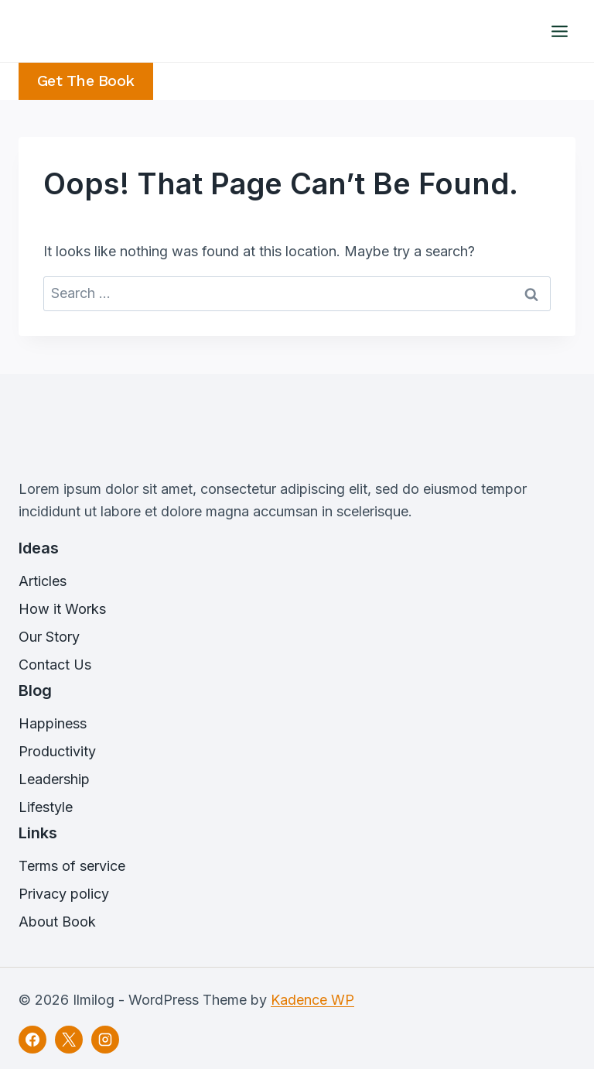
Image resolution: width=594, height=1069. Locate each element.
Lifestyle (46, 807)
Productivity (57, 751)
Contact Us (55, 664)
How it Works (62, 609)
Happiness (53, 723)
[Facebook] (32, 1040)
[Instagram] (105, 1040)
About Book (57, 921)
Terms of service (72, 866)
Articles (43, 581)
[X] (69, 1040)
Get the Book (86, 81)
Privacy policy (64, 894)
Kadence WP (312, 1000)
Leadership (54, 779)
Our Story (49, 637)
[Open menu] (559, 31)
